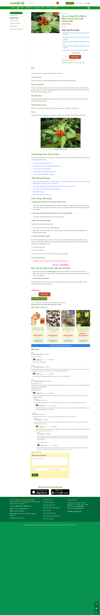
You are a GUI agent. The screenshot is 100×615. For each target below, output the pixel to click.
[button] (79, 3)
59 (63, 325)
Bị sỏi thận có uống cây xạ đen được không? (74, 50)
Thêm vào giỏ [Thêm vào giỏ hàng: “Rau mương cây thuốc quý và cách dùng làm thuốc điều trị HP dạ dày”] (83, 340)
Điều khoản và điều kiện (49, 505)
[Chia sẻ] (96, 604)
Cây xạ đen (36, 250)
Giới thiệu (13, 7)
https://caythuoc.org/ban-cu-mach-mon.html (62, 449)
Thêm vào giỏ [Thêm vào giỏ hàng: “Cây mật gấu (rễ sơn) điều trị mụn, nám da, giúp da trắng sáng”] (53, 340)
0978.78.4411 (19, 506)
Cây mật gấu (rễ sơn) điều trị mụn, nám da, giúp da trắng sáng (53, 329)
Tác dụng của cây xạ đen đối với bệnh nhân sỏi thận (76, 41)
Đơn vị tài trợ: (75, 508)
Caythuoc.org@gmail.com (21, 508)
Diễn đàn (55, 7)
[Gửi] (57, 3)
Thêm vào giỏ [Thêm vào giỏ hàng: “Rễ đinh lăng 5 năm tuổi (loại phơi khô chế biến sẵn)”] (68, 340)
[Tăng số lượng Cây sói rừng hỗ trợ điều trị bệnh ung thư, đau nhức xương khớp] (67, 56)
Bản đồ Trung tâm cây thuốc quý (51, 516)
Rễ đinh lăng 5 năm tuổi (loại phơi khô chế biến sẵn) (68, 329)
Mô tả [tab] (32, 68)
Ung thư (75, 62)
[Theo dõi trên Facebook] (86, 8)
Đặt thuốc (75, 57)
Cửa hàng (21, 8)
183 (78, 325)
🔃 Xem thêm (75, 52)
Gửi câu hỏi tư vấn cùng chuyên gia (60, 345)
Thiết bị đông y (14, 26)
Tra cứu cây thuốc (39, 7)
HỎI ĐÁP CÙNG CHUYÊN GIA (39, 455)
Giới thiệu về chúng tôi (48, 502)
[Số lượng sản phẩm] (64, 56)
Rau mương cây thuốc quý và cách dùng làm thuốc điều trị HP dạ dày (83, 329)
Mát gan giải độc (68, 62)
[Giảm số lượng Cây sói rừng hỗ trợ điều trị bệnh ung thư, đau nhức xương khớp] (62, 56)
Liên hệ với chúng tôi (48, 518)
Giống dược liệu (14, 20)
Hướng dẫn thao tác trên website (51, 507)
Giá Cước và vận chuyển (49, 513)
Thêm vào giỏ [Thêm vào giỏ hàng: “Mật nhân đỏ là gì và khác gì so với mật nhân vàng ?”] (38, 340)
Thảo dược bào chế (15, 23)
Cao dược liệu (13, 15)
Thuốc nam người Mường (16, 29)
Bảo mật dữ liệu (47, 510)
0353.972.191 (27, 506)
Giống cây (29, 8)
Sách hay (49, 7)
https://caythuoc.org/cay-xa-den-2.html (44, 430)
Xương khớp (81, 62)
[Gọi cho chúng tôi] (89, 8)
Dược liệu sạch (14, 18)
